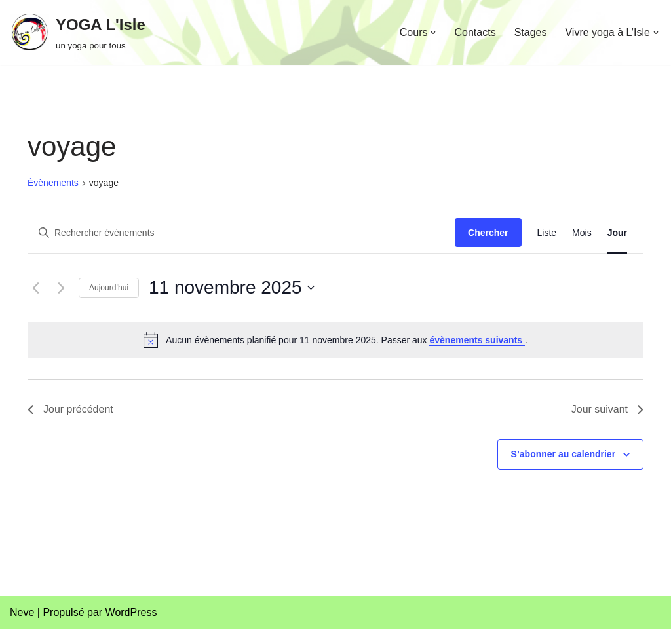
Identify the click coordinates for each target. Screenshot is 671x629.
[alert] (335, 340)
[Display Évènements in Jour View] (617, 233)
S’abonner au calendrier (563, 454)
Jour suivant (607, 409)
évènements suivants (477, 340)
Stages (530, 32)
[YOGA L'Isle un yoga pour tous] (77, 32)
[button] (433, 32)
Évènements (53, 183)
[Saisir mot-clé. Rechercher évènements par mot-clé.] (241, 233)
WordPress (131, 612)
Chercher (488, 232)
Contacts (474, 32)
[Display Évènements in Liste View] (547, 233)
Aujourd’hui (108, 287)
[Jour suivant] (61, 287)
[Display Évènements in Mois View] (582, 233)
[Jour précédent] (35, 287)
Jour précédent (70, 409)
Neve (22, 612)
